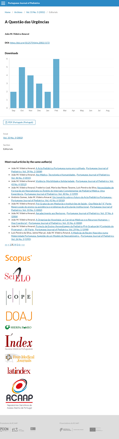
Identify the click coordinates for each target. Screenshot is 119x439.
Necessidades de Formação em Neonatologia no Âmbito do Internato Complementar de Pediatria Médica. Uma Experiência (62, 190)
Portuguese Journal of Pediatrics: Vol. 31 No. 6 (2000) (55, 223)
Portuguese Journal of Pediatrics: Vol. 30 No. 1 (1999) (51, 194)
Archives (18, 12)
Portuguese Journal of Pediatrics (24, 3)
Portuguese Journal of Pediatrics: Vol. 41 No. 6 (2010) (38, 200)
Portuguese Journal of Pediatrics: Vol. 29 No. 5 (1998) (62, 229)
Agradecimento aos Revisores (51, 213)
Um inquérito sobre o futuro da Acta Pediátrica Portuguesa (82, 197)
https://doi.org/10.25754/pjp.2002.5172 (30, 42)
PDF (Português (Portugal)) (20, 122)
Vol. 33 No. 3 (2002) (35, 12)
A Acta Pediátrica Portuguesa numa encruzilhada (60, 168)
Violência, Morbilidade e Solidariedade (55, 181)
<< (6, 244)
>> (23, 244)
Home (7, 12)
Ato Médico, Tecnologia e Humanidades (56, 174)
